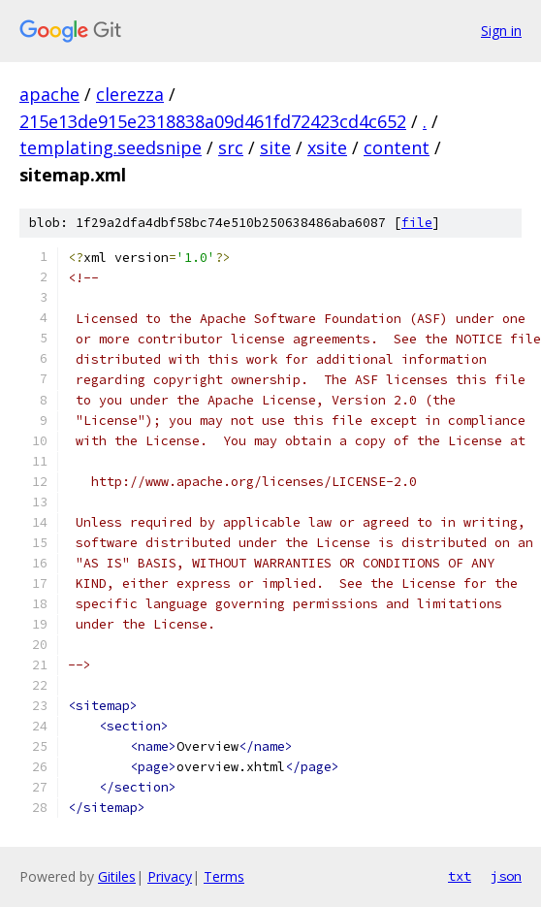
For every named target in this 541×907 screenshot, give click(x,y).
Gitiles (117, 876)
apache (49, 94)
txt (459, 876)
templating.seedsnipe (110, 147)
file (416, 222)
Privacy (169, 876)
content (397, 147)
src (230, 147)
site (275, 147)
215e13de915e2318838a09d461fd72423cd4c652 (212, 121)
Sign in (501, 30)
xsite (327, 147)
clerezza (130, 94)
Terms (224, 876)
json (506, 876)
